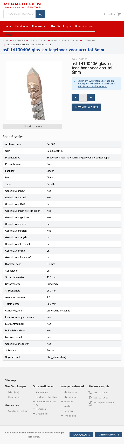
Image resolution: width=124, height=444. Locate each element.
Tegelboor (89, 40)
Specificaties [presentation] (13, 136)
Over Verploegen (15, 386)
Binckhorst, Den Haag (46, 397)
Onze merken (14, 397)
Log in (81, 80)
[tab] (13, 136)
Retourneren (70, 415)
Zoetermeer (41, 413)
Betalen (67, 406)
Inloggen (9, 34)
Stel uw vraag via (98, 386)
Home (5, 40)
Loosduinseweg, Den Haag (45, 403)
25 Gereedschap (38, 40)
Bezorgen (68, 411)
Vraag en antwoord (72, 386)
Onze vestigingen (43, 386)
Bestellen (68, 401)
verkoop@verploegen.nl (101, 404)
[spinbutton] (83, 97)
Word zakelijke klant (18, 411)
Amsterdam (42, 392)
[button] (108, 434)
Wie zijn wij (13, 392)
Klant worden (12, 405)
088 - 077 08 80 (101, 392)
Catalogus (19, 40)
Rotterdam (41, 409)
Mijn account (70, 397)
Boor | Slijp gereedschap (65, 40)
